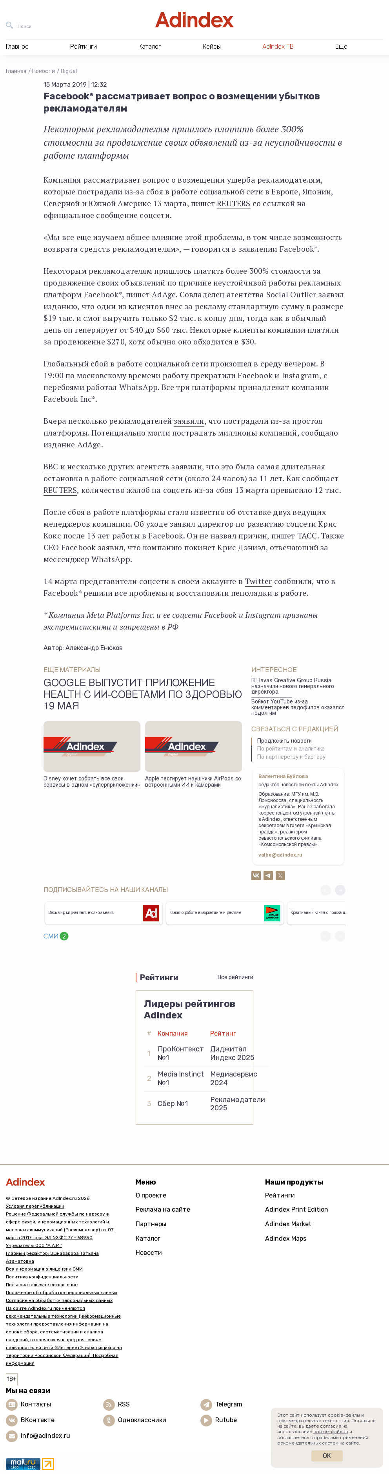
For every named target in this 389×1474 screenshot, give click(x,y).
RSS (124, 1404)
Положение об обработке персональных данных (61, 1292)
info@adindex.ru (45, 1435)
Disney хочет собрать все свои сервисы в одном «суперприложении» (92, 782)
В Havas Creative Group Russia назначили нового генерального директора (292, 686)
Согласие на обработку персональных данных (59, 1300)
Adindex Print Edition (296, 1209)
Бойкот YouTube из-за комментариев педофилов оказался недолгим (298, 707)
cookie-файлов (330, 1431)
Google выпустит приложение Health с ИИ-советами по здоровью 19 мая (143, 695)
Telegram (228, 1404)
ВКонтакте (38, 1420)
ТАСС (307, 535)
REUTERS (233, 203)
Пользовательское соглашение (42, 1284)
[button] (340, 890)
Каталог (148, 1238)
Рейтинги (280, 1195)
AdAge (164, 294)
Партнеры (151, 1224)
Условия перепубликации (35, 1206)
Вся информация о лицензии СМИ (44, 1269)
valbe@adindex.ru (280, 855)
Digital (69, 71)
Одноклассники (142, 1420)
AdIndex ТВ (278, 46)
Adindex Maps (285, 1238)
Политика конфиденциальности (42, 1277)
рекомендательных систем (307, 1443)
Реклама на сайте (163, 1209)
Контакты (36, 1404)
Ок (327, 1455)
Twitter (258, 581)
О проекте (151, 1195)
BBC (51, 466)
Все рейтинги (235, 977)
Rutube (226, 1420)
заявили (189, 421)
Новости (43, 71)
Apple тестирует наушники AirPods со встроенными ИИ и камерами (193, 782)
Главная (16, 71)
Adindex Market (288, 1224)
